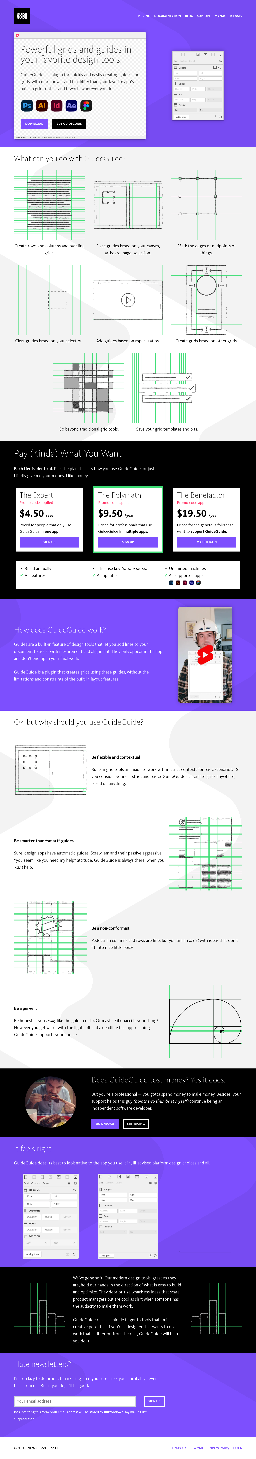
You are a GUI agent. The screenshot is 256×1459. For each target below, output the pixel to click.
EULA (237, 1448)
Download (34, 124)
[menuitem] (144, 16)
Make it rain (207, 542)
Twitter (197, 1448)
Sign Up (49, 542)
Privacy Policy (218, 1448)
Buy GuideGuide (69, 124)
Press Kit (179, 1448)
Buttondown (113, 1412)
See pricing (136, 1124)
